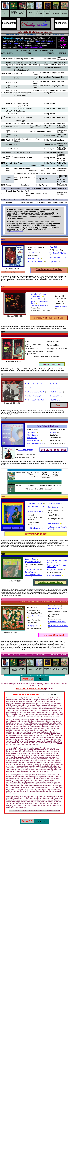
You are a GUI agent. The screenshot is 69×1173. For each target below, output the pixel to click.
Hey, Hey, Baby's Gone (58, 258)
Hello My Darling (35, 258)
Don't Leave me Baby (36, 443)
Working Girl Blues (35, 511)
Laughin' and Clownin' (56, 569)
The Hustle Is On (55, 503)
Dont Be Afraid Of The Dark (35, 400)
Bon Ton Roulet (55, 609)
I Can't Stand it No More (57, 622)
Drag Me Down (31, 559)
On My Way (30, 572)
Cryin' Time (55, 261)
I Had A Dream (56, 400)
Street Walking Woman (35, 616)
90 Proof (29, 388)
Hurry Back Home (55, 507)
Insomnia (54, 432)
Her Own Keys (56, 388)
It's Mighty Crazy (34, 625)
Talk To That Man (57, 392)
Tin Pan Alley (34, 252)
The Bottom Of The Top (58, 253)
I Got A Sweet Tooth (33, 569)
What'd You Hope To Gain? (35, 392)
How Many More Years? (34, 384)
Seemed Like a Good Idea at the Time (56, 566)
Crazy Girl (54, 247)
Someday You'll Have (38, 294)
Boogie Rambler (55, 606)
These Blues (38, 296)
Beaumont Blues (38, 299)
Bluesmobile (33, 438)
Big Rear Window (57, 384)
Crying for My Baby (55, 575)
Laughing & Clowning (37, 261)
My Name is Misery (33, 562)
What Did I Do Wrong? (34, 396)
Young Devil (32, 432)
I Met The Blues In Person (58, 626)
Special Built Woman (36, 503)
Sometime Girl (56, 396)
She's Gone (32, 435)
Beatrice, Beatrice (34, 440)
